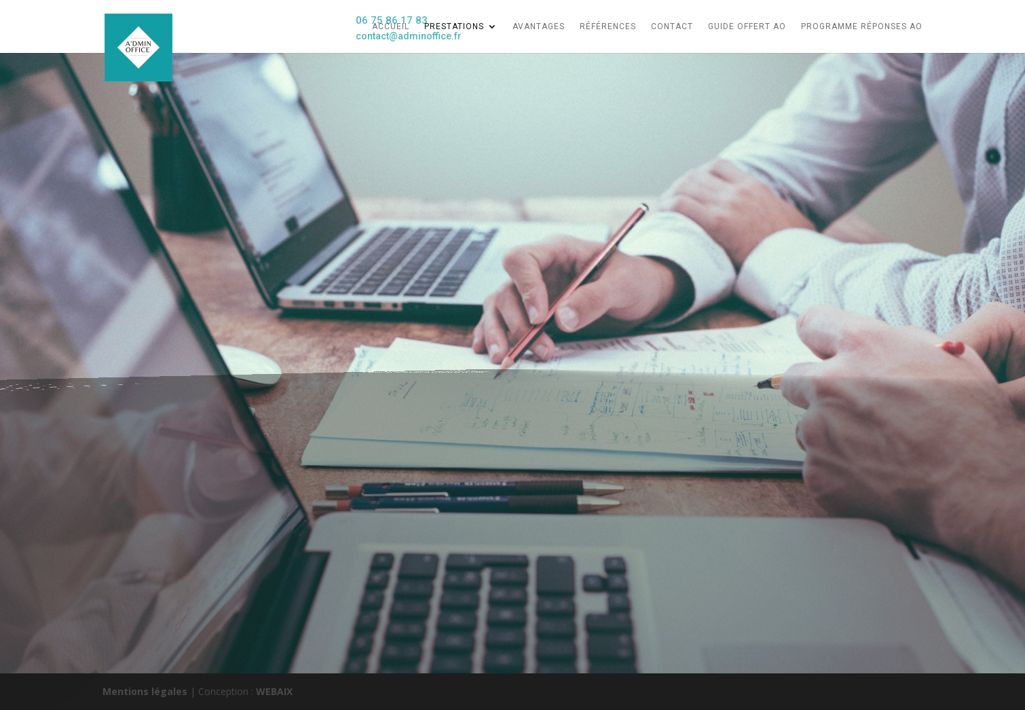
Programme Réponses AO (861, 26)
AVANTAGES (538, 26)
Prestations (454, 26)
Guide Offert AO (747, 26)
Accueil (390, 26)
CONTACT (672, 26)
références (608, 26)
